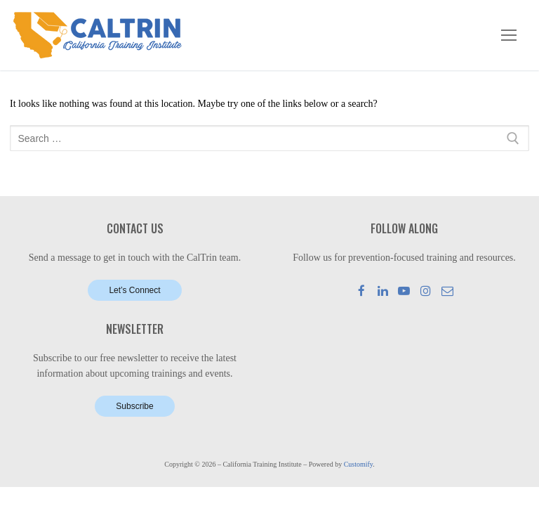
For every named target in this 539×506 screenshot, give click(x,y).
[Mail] (447, 290)
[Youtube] (404, 290)
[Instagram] (426, 290)
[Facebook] (362, 290)
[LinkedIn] (383, 290)
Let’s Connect (134, 290)
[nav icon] (508, 35)
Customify (358, 464)
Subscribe (134, 406)
